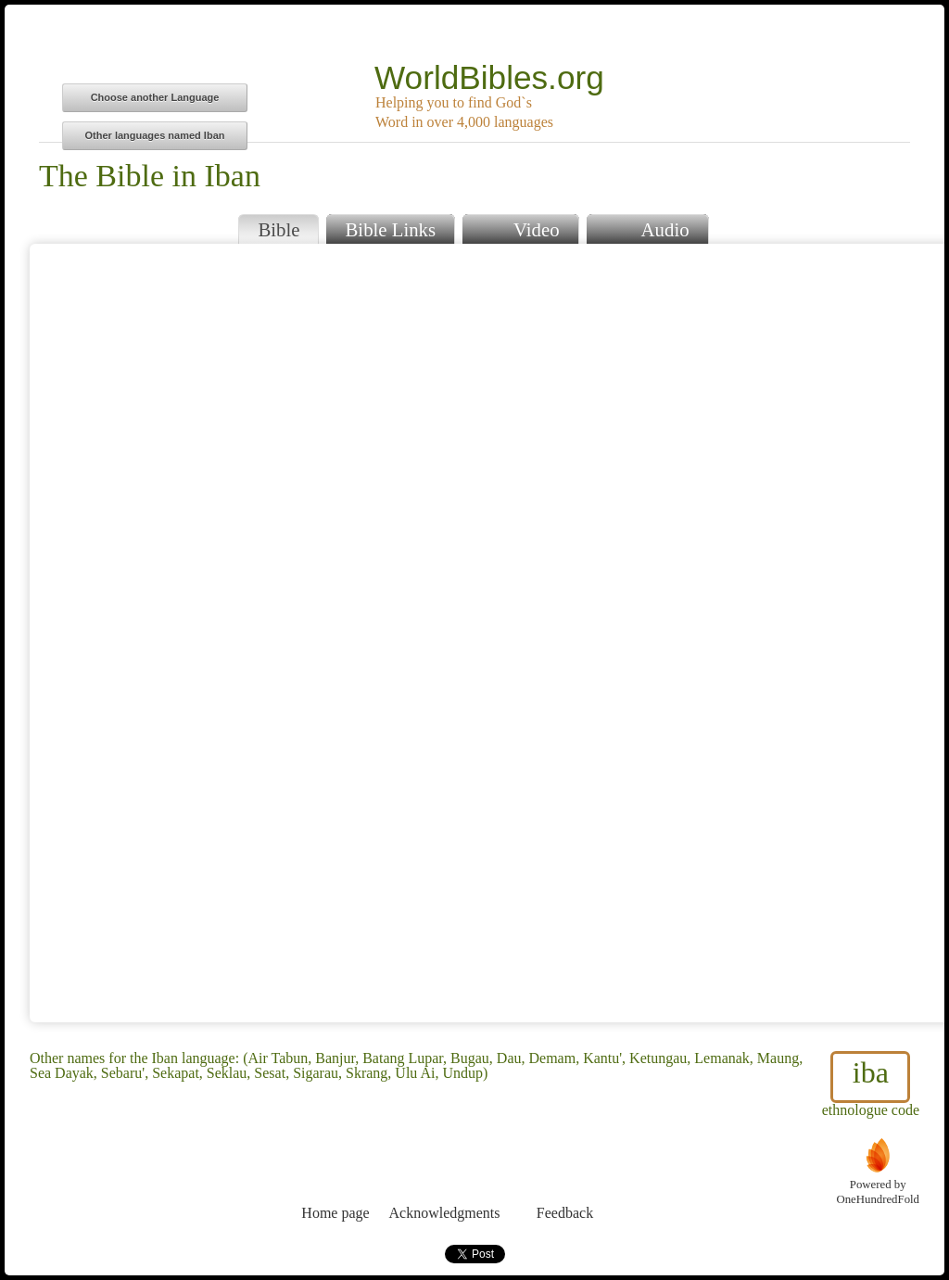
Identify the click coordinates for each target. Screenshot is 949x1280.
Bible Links (390, 229)
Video (520, 227)
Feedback (565, 1178)
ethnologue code (870, 1084)
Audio (647, 227)
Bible (278, 229)
